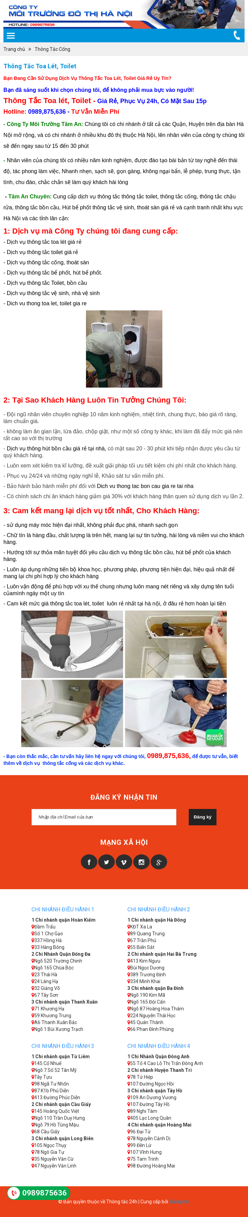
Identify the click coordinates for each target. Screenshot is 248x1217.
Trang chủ (14, 49)
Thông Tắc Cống (52, 49)
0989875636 (44, 1193)
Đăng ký (203, 817)
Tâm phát (179, 1201)
